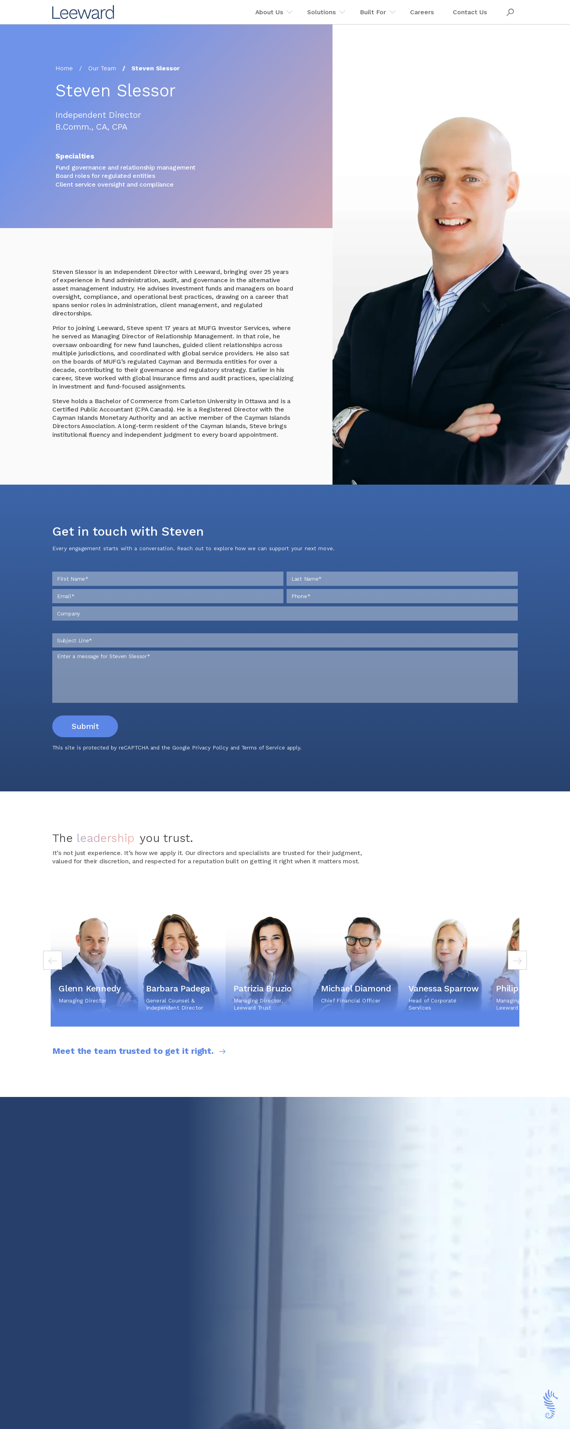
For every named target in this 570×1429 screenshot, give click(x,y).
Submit (85, 744)
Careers (422, 12)
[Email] (167, 614)
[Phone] (402, 614)
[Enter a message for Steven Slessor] (285, 695)
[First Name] (167, 597)
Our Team (102, 68)
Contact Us (470, 12)
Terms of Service (263, 766)
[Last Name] (402, 597)
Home (64, 68)
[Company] (285, 632)
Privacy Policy (210, 766)
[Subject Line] (285, 658)
